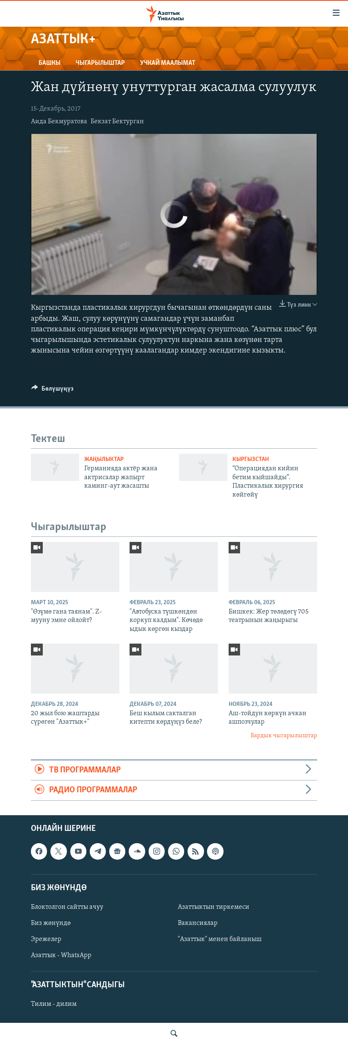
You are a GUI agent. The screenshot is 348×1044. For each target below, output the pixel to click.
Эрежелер (46, 939)
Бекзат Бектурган (117, 121)
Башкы (50, 63)
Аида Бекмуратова (59, 121)
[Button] (52, 391)
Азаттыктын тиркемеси (213, 907)
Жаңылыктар (104, 459)
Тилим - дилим (54, 1004)
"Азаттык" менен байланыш (220, 939)
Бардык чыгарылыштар (284, 736)
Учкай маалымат (167, 63)
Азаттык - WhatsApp (61, 955)
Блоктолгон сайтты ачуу (67, 907)
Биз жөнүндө (51, 923)
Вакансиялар (198, 923)
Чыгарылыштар (100, 63)
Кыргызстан (250, 459)
